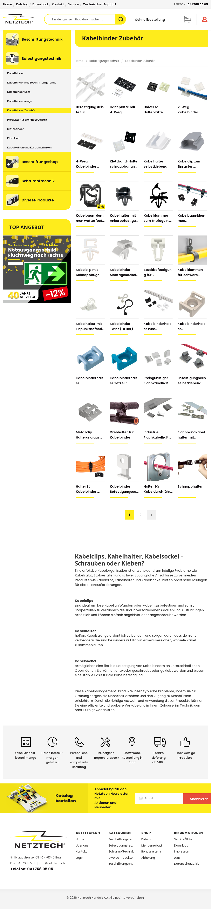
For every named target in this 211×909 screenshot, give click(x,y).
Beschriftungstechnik (122, 839)
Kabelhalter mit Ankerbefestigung (124, 218)
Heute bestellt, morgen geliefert (52, 757)
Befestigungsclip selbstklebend (192, 381)
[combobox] (85, 19)
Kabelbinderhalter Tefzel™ (123, 381)
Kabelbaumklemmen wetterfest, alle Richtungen (89, 218)
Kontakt (58, 4)
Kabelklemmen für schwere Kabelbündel (190, 272)
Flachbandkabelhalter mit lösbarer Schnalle (191, 435)
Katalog (22, 4)
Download (40, 4)
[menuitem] (37, 39)
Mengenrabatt (151, 846)
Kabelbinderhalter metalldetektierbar (90, 381)
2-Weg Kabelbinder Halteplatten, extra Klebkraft (190, 110)
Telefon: (191, 4)
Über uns (82, 846)
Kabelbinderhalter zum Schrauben (157, 326)
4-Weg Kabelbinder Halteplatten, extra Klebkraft (89, 164)
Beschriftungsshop (122, 864)
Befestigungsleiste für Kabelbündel (90, 110)
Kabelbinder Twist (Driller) (121, 326)
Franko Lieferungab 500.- (159, 757)
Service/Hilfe (183, 839)
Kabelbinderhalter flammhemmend (192, 326)
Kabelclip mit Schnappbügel (88, 272)
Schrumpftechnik (121, 852)
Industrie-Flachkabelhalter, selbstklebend (158, 435)
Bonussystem (151, 852)
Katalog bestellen (65, 798)
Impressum (182, 852)
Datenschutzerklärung (187, 864)
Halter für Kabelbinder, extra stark (86, 489)
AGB (177, 858)
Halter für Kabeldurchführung (158, 489)
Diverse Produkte (121, 858)
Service (73, 4)
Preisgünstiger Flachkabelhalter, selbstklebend (158, 381)
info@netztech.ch (52, 863)
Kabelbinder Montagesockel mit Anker (123, 272)
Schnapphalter (190, 486)
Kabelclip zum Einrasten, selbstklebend (189, 164)
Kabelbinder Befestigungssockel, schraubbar (124, 489)
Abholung (148, 858)
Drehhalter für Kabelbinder (122, 435)
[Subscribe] (185, 798)
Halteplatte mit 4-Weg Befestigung (122, 110)
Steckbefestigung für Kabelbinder (157, 272)
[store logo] (23, 19)
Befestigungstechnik (104, 61)
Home (7, 4)
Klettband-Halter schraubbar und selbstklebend (124, 164)
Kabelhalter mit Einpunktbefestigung (90, 326)
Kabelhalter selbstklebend (155, 164)
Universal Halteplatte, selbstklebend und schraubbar (157, 110)
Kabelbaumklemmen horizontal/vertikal (192, 218)
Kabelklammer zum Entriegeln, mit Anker (156, 218)
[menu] (37, 120)
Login (79, 858)
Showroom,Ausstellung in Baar (132, 757)
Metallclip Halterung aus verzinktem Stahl (90, 435)
